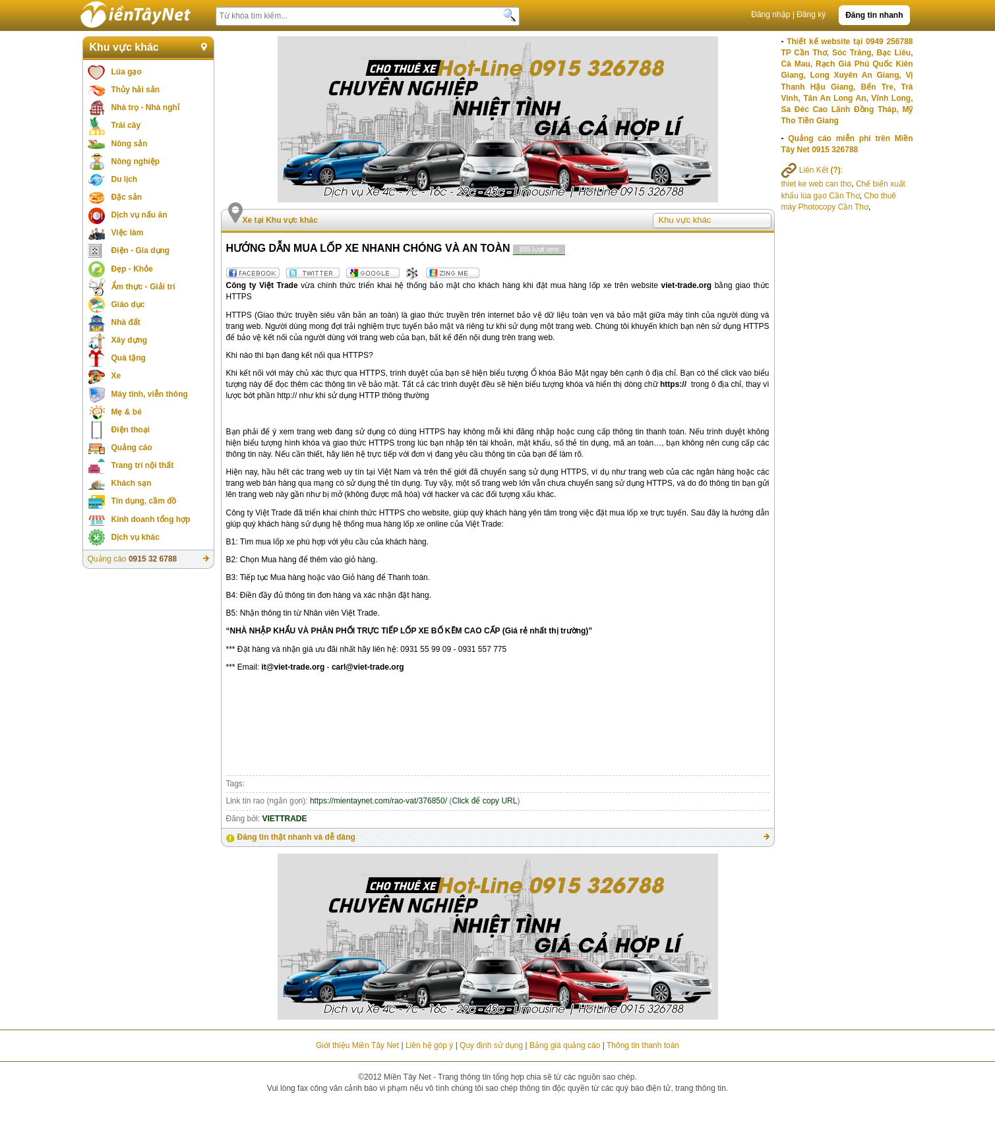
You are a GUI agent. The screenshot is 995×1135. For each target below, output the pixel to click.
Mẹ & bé (126, 412)
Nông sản (129, 143)
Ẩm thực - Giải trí (143, 286)
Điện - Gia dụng (140, 250)
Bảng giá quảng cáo (564, 1045)
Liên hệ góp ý (429, 1045)
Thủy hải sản (135, 89)
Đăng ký (811, 14)
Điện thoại (130, 429)
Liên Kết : (812, 170)
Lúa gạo (126, 71)
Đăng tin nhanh (874, 15)
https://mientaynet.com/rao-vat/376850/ (378, 800)
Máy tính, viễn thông (149, 394)
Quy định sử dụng (491, 1045)
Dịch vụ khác (135, 537)
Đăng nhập (770, 14)
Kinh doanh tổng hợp (151, 519)
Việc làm (127, 232)
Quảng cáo (131, 447)
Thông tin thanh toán (643, 1045)
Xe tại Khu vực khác (280, 220)
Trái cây (126, 125)
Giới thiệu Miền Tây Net (357, 1045)
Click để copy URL (484, 800)
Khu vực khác (124, 47)
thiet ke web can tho (816, 184)
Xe (116, 375)
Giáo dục (128, 304)
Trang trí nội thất (142, 465)
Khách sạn (131, 483)
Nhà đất (125, 322)
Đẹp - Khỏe (132, 269)
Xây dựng (129, 340)
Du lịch (124, 179)
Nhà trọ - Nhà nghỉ (145, 107)
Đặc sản (126, 197)
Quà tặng (128, 358)
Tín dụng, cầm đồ (144, 501)
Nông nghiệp (135, 161)
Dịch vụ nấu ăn (139, 214)
